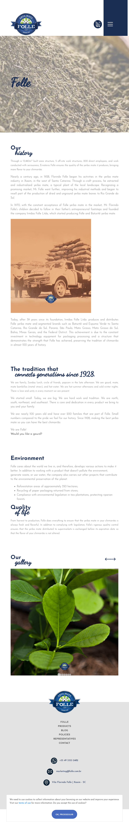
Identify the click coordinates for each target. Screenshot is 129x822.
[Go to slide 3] (63, 674)
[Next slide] (113, 559)
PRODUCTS (64, 726)
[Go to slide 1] (59, 674)
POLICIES (64, 735)
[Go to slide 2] (61, 674)
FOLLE (64, 722)
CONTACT (64, 743)
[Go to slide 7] (70, 674)
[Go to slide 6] (68, 674)
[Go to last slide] (108, 559)
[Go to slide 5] (66, 674)
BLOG (64, 730)
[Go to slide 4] (64, 674)
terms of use (25, 803)
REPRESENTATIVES (64, 739)
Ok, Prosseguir (64, 815)
